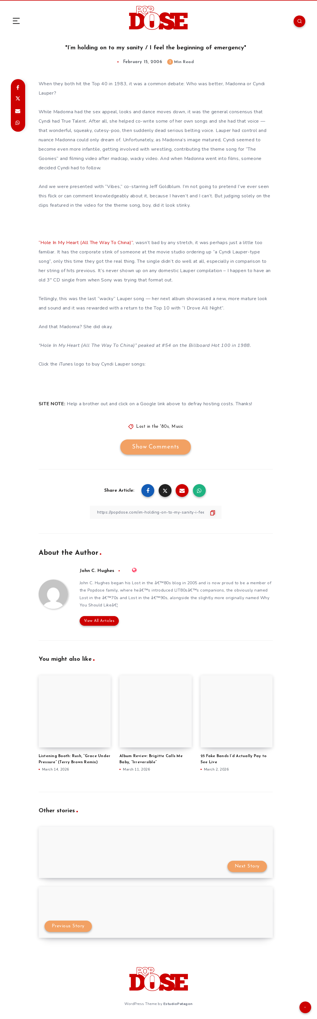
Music (178, 427)
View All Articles (99, 621)
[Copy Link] (156, 512)
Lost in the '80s (152, 427)
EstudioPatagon (178, 1003)
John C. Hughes (97, 570)
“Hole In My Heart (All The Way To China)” (86, 242)
